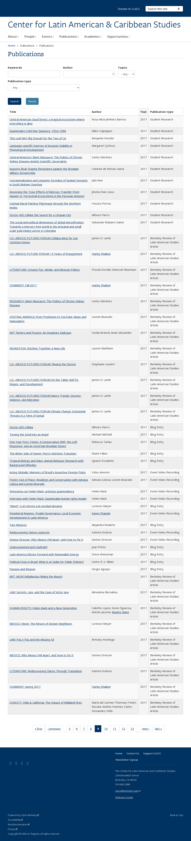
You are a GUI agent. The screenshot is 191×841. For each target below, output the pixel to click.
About (13, 36)
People (30, 36)
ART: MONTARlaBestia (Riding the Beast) (36, 576)
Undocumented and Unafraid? (29, 547)
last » (159, 729)
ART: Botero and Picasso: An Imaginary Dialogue (40, 332)
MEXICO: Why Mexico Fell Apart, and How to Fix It (41, 655)
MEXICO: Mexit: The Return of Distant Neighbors (41, 623)
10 (107, 729)
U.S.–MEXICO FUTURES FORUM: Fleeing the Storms (43, 364)
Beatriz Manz (120, 612)
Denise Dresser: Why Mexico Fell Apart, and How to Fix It (46, 539)
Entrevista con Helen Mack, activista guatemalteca (42, 491)
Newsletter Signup (127, 759)
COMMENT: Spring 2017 (25, 686)
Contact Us (132, 753)
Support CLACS (152, 753)
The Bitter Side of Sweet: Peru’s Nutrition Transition (43, 453)
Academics (92, 36)
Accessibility (15, 819)
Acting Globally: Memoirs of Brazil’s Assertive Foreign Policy (48, 472)
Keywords (15, 67)
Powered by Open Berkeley (23, 815)
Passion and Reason (22, 569)
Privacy (13, 829)
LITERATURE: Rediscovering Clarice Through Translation (46, 671)
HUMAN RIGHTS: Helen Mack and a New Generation (43, 608)
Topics (122, 67)
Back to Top (176, 815)
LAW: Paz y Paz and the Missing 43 (32, 639)
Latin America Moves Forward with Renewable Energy (44, 554)
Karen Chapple (101, 513)
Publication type (19, 81)
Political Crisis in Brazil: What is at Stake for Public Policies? (47, 562)
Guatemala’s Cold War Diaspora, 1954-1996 (38, 131)
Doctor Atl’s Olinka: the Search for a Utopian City (40, 215)
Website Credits (124, 797)
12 (125, 729)
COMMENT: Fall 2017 (23, 285)
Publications (69, 36)
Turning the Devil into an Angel (29, 434)
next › (147, 729)
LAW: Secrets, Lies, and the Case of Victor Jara (39, 592)
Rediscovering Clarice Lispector (30, 532)
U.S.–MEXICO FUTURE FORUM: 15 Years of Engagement (46, 254)
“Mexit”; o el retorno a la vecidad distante (36, 506)
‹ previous (55, 729)
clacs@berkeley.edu (127, 791)
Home (11, 45)
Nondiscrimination (19, 824)
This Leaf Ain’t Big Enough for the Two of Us (38, 138)
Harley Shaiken (101, 254)
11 (116, 729)
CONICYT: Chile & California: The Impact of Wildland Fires (46, 702)
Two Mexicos (18, 525)
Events (48, 36)
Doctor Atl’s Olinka (21, 427)
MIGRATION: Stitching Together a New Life (37, 348)
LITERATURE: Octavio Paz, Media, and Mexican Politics (45, 269)
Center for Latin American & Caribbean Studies (94, 24)
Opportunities (118, 36)
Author (68, 67)
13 (133, 729)
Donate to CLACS (129, 9)
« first (40, 729)
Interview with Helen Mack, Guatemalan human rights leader (48, 498)
